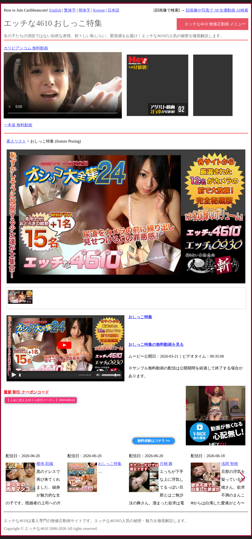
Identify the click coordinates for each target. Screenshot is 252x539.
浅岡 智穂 (229, 464)
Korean (99, 10)
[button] (242, 477)
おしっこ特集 (110, 464)
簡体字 (84, 10)
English (55, 10)
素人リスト (16, 141)
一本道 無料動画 (18, 125)
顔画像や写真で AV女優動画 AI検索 (217, 10)
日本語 (113, 10)
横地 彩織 (44, 464)
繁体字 (70, 10)
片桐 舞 (166, 464)
